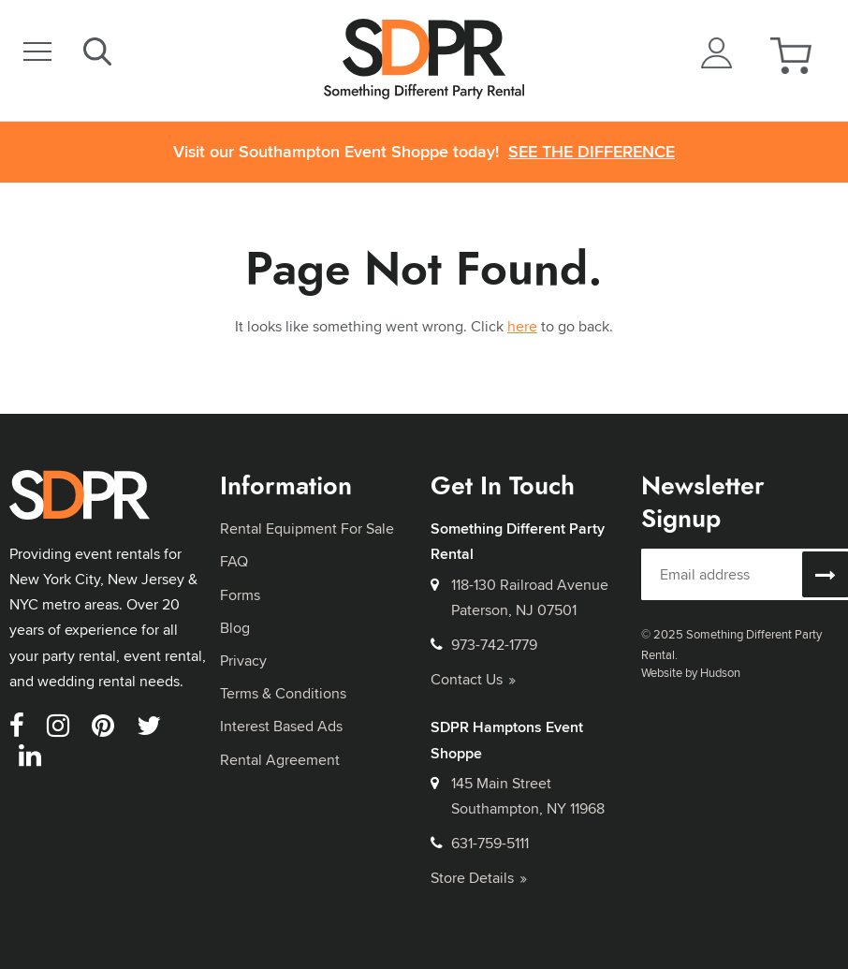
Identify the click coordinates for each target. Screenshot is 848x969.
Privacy (243, 660)
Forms (240, 595)
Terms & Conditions (283, 693)
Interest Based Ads (281, 726)
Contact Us (473, 679)
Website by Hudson (690, 672)
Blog (235, 628)
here (522, 326)
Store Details (479, 877)
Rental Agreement (280, 760)
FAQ (234, 561)
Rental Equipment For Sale (307, 528)
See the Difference (591, 152)
